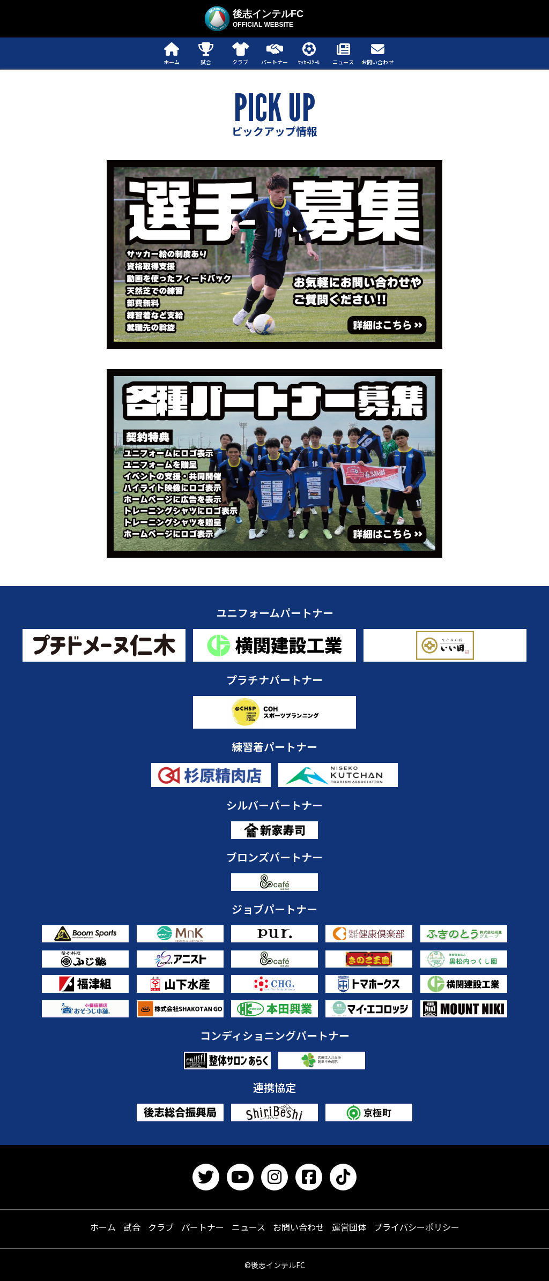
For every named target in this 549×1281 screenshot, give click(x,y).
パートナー (202, 1226)
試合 (131, 1226)
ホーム (103, 1226)
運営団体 (349, 1226)
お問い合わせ (298, 1226)
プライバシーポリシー (416, 1226)
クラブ (161, 1226)
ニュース (248, 1226)
